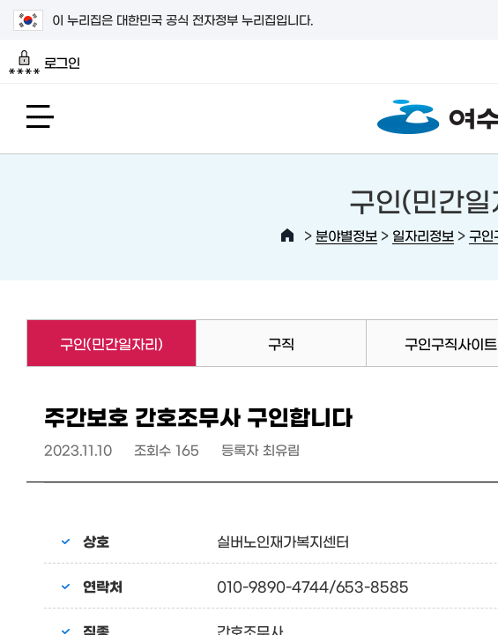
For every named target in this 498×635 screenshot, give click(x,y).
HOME (287, 235)
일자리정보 (423, 235)
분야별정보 (346, 235)
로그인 (44, 62)
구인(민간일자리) (94, 343)
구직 (281, 343)
